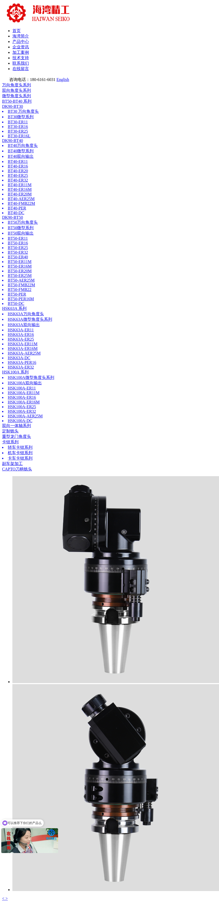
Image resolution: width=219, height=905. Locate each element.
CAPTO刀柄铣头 (17, 469)
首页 (16, 30)
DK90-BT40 (12, 140)
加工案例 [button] (20, 52)
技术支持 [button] (20, 58)
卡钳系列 (10, 442)
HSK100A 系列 (15, 372)
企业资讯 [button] (20, 47)
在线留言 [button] (20, 68)
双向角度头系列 (16, 90)
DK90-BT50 (12, 217)
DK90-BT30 (12, 106)
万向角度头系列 (16, 85)
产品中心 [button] (20, 41)
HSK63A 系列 (14, 308)
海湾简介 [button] (20, 36)
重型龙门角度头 (16, 436)
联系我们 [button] (20, 63)
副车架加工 (12, 463)
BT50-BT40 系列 (17, 101)
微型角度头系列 (16, 96)
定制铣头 (10, 431)
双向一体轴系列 (16, 425)
